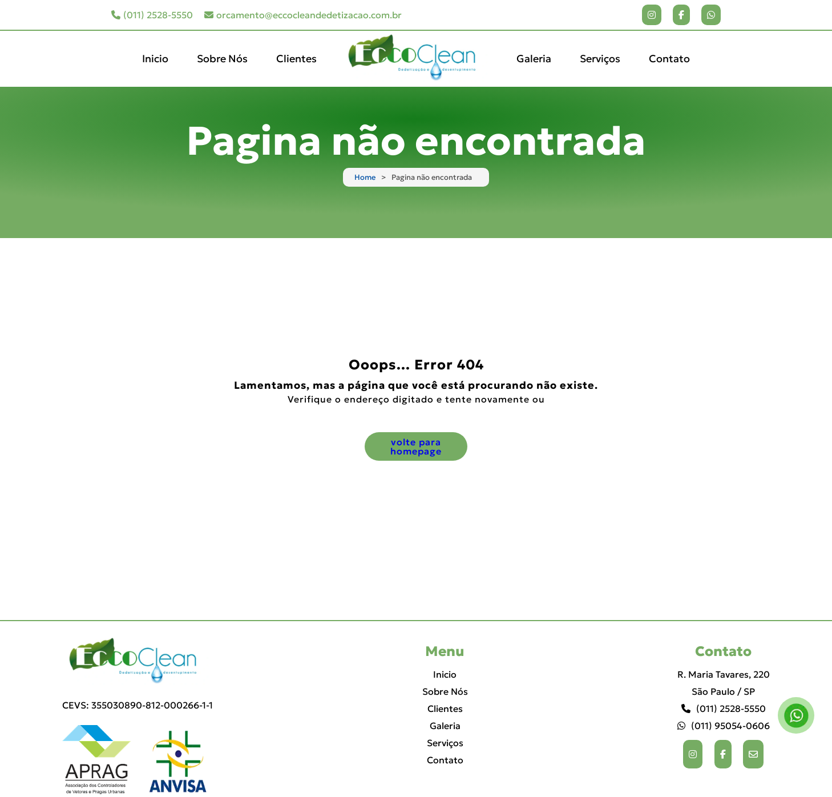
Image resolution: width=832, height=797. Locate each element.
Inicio (155, 58)
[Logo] (137, 661)
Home (364, 177)
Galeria (533, 58)
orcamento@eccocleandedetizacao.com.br (303, 14)
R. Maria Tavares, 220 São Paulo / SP (723, 683)
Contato (669, 58)
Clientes (296, 58)
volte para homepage (416, 446)
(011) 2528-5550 (152, 14)
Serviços (600, 58)
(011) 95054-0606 (723, 725)
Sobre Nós (222, 58)
